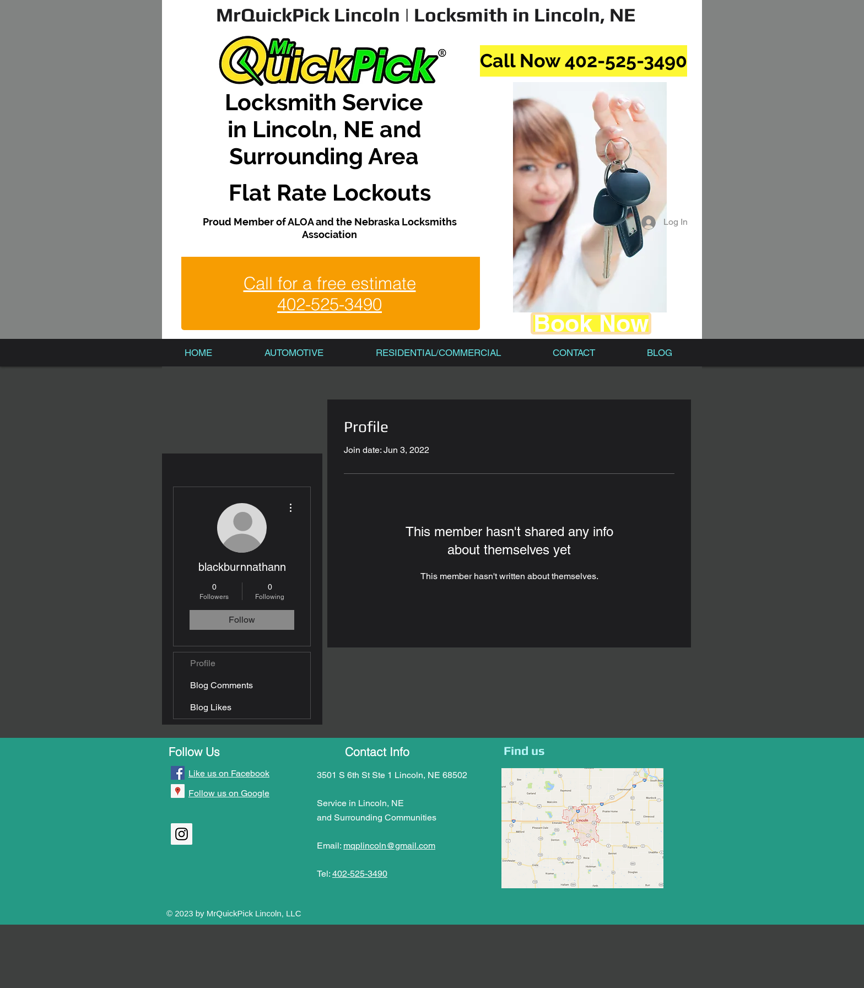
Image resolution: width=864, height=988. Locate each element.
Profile (202, 663)
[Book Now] (591, 323)
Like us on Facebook (228, 773)
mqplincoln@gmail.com (389, 845)
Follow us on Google (228, 793)
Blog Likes (210, 707)
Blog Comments (221, 685)
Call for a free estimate (330, 283)
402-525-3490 (359, 873)
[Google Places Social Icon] (178, 791)
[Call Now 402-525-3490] (583, 61)
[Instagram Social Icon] (181, 834)
